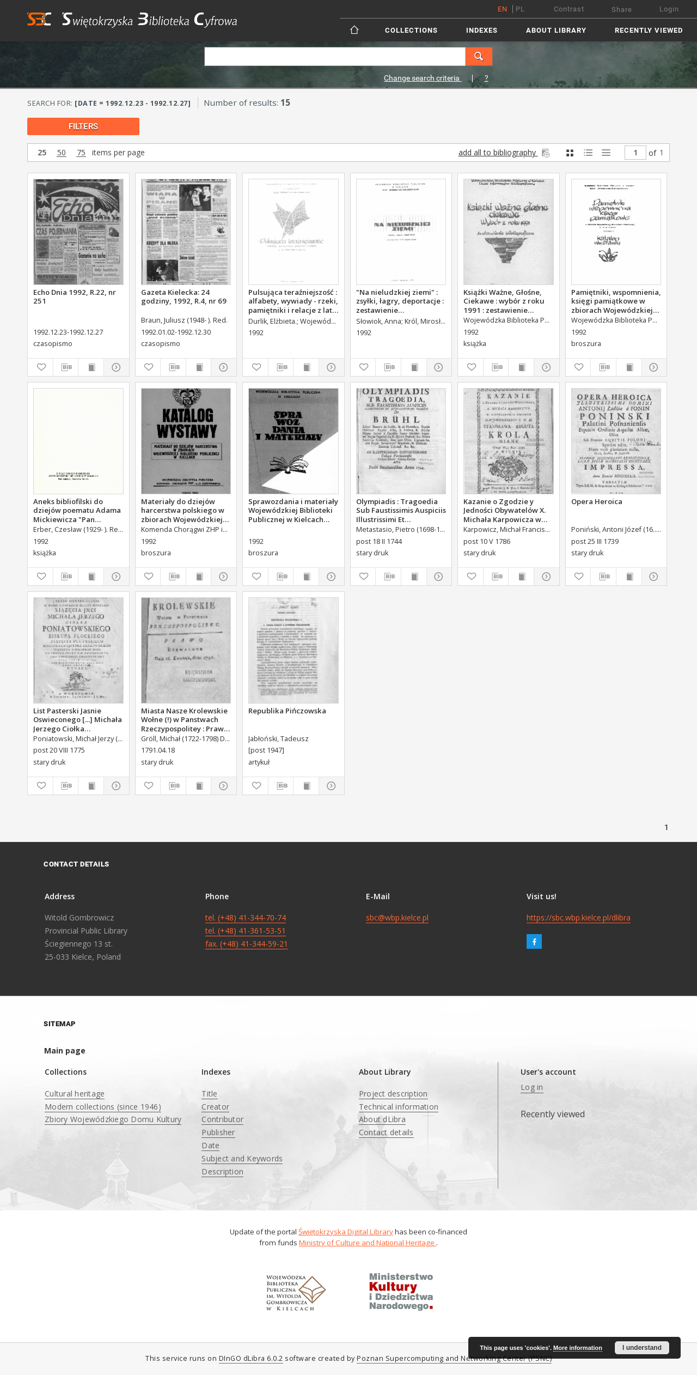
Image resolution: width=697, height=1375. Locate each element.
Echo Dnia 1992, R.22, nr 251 (74, 296)
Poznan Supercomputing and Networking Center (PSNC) (454, 1358)
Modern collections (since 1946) (103, 1106)
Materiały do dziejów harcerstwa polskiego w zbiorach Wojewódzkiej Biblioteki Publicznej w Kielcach (182, 510)
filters (83, 126)
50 (61, 153)
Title (209, 1093)
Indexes (482, 30)
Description (222, 1171)
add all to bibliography (505, 152)
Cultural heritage (75, 1093)
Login (669, 9)
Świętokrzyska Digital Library (345, 1232)
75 (81, 153)
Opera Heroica (596, 501)
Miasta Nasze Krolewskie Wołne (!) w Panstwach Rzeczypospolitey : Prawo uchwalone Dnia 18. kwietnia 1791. (184, 719)
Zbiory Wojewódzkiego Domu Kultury (113, 1119)
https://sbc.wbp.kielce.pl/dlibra (579, 917)
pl (520, 9)
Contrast (569, 9)
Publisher (218, 1132)
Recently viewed (649, 30)
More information (577, 1347)
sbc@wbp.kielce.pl (397, 917)
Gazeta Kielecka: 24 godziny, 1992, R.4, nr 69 (184, 296)
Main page (64, 1050)
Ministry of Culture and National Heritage (367, 1242)
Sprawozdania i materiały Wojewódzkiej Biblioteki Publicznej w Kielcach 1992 (293, 510)
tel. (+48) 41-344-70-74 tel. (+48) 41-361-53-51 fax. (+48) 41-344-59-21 (246, 930)
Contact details (386, 1132)
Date (210, 1145)
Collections (411, 30)
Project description (393, 1093)
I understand (642, 1348)
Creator (215, 1106)
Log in (532, 1087)
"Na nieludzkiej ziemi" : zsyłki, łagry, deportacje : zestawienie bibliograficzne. (400, 300)
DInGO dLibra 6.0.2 (251, 1358)
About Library (556, 30)
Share (622, 9)
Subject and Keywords (242, 1158)
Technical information (398, 1106)
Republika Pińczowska (287, 711)
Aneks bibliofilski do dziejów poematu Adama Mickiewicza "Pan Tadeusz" (77, 510)
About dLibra (382, 1119)
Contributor (222, 1119)
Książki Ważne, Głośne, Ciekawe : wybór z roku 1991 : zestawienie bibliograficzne (504, 300)
